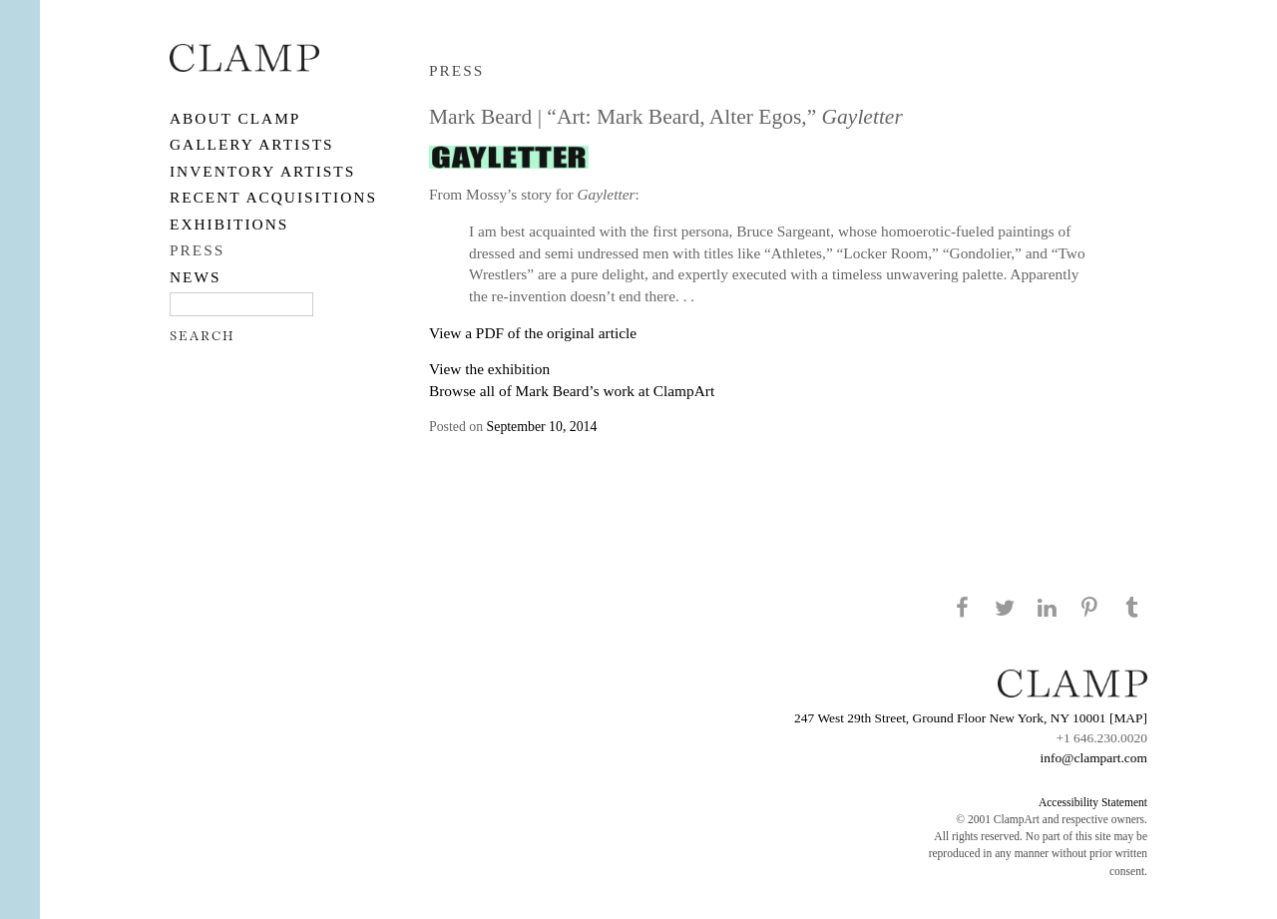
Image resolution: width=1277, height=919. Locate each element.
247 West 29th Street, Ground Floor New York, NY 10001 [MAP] (970, 717)
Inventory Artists (262, 171)
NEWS (195, 276)
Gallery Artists (252, 144)
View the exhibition (489, 368)
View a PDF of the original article (533, 332)
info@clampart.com (1093, 757)
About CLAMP (235, 118)
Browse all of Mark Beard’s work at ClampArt (571, 390)
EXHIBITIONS (229, 224)
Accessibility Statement (1093, 802)
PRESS (197, 249)
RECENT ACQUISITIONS (273, 197)
